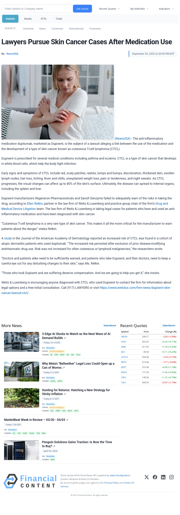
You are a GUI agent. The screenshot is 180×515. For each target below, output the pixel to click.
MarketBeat (51, 349)
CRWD (59, 418)
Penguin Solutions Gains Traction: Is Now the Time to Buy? (77, 455)
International (76, 28)
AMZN (124, 336)
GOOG (124, 357)
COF (20, 443)
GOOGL (54, 385)
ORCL (124, 377)
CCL (14, 443)
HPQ (41, 443)
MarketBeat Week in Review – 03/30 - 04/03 (37, 428)
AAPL (123, 341)
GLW (66, 418)
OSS (75, 356)
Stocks (28, 18)
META (61, 385)
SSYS (79, 418)
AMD (123, 346)
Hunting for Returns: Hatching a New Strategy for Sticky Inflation (76, 398)
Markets (10, 18)
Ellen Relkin (35, 203)
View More (109, 325)
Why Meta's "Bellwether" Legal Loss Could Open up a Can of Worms (79, 369)
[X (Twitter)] (146, 494)
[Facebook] (155, 494)
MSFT (123, 367)
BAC (123, 351)
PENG (53, 471)
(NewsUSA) (122, 138)
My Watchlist (137, 8)
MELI (48, 443)
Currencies (57, 28)
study (8, 238)
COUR (27, 443)
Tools (59, 18)
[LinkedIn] (163, 494)
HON (57, 356)
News (42, 28)
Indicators (164, 8)
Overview (28, 28)
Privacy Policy (111, 495)
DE (52, 356)
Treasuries (95, 28)
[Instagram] (171, 494)
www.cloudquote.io (120, 488)
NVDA (64, 356)
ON (70, 356)
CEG (52, 418)
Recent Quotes (107, 8)
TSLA (82, 356)
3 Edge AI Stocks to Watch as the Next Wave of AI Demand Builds (77, 336)
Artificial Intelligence (58, 353)
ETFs (43, 18)
